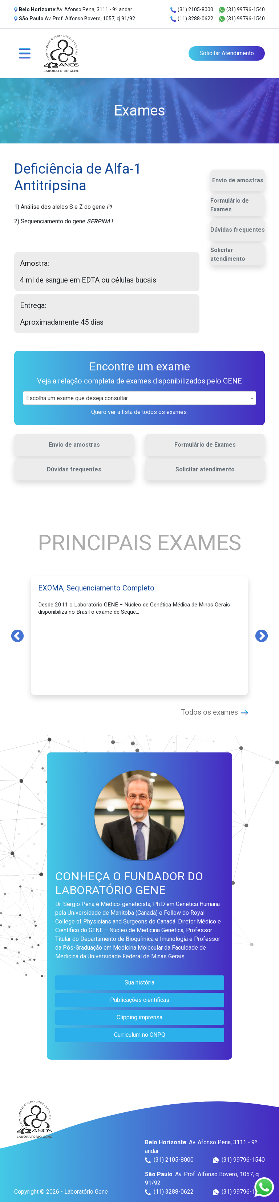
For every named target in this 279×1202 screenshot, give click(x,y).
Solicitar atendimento (227, 254)
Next (261, 635)
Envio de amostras (237, 180)
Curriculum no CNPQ (139, 1034)
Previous (17, 635)
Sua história (139, 982)
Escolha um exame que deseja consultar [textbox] (77, 398)
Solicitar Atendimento (226, 53)
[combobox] (139, 398)
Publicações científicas (139, 999)
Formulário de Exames (229, 205)
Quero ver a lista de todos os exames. (139, 412)
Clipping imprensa (139, 1017)
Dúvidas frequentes (237, 229)
